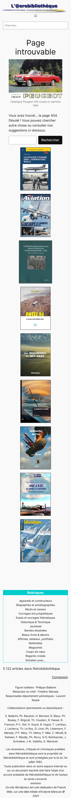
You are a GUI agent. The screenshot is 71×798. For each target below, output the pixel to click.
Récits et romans (35, 609)
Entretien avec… (36, 660)
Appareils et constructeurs (35, 600)
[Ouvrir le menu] (35, 15)
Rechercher (50, 140)
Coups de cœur (35, 651)
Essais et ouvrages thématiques (35, 617)
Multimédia (35, 643)
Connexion (60, 677)
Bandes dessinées (35, 630)
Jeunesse (35, 626)
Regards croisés (35, 655)
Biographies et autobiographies (35, 605)
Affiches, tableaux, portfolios (35, 639)
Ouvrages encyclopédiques (36, 613)
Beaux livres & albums (35, 634)
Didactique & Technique (35, 622)
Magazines (35, 647)
